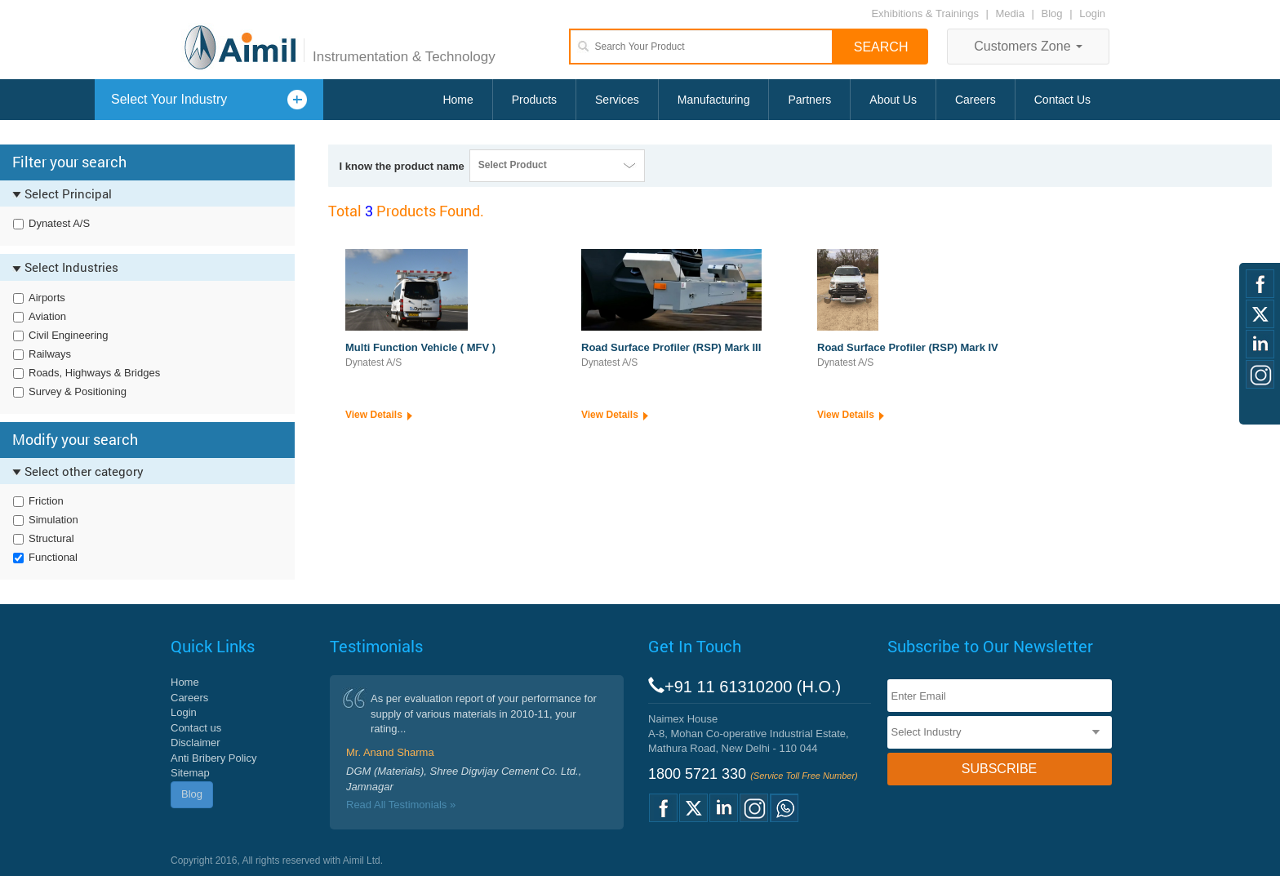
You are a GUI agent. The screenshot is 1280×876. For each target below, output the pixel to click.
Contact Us (1062, 99)
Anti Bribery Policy (213, 758)
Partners (809, 99)
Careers (975, 99)
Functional (53, 557)
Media (1012, 13)
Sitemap (190, 773)
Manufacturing (714, 99)
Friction (46, 501)
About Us (893, 99)
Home (457, 99)
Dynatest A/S (59, 223)
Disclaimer (195, 742)
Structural (51, 538)
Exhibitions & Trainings (925, 13)
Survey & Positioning (78, 391)
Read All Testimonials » (401, 804)
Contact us (196, 728)
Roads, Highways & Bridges (94, 373)
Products (534, 99)
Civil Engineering (69, 335)
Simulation (53, 520)
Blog (1052, 13)
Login (1092, 13)
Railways (50, 354)
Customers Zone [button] (1028, 46)
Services (617, 99)
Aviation (47, 316)
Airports (47, 297)
